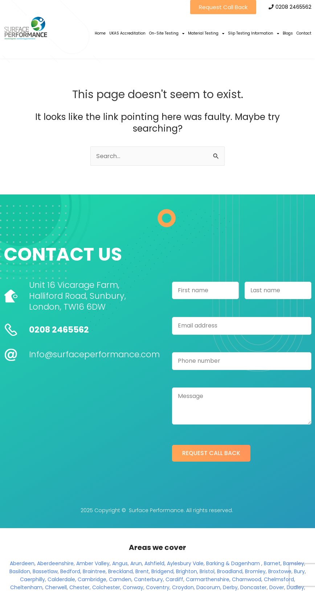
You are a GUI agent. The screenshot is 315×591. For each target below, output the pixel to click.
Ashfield (154, 563)
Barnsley (293, 563)
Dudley (295, 587)
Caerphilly (32, 579)
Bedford (70, 571)
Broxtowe (279, 571)
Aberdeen (22, 563)
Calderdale (61, 579)
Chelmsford (279, 579)
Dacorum (208, 587)
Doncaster (253, 587)
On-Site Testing (166, 33)
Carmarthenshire (207, 579)
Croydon (183, 587)
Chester (79, 587)
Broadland (229, 571)
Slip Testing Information (253, 33)
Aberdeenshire (55, 563)
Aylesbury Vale (185, 563)
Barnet (272, 563)
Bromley (255, 571)
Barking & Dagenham (233, 563)
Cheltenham (26, 587)
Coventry (157, 587)
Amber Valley (93, 563)
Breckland (120, 571)
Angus (120, 563)
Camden (120, 579)
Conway (133, 587)
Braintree (94, 571)
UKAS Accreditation (127, 33)
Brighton (186, 571)
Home (100, 33)
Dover (276, 587)
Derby (230, 587)
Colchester (106, 587)
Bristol (207, 571)
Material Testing (206, 33)
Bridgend (162, 571)
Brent (142, 571)
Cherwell (56, 587)
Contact (303, 33)
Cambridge (92, 579)
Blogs (288, 33)
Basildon (19, 571)
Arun (136, 563)
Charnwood (246, 579)
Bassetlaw (45, 571)
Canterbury (148, 579)
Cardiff (174, 579)
